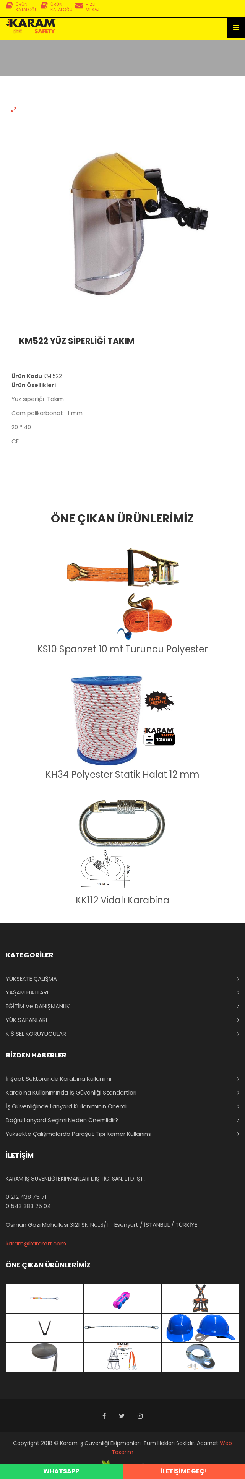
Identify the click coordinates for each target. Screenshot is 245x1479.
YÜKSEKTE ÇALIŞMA (31, 979)
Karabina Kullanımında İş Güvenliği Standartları (71, 1092)
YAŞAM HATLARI (27, 992)
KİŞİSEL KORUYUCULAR (36, 1034)
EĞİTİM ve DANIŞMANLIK (38, 1006)
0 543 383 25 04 (28, 1206)
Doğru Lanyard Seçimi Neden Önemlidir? (62, 1120)
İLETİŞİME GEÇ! (184, 1471)
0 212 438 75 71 (26, 1197)
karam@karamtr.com (36, 1243)
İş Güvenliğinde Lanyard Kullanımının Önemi (66, 1106)
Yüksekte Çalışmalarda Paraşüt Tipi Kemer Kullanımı (78, 1134)
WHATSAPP (61, 1471)
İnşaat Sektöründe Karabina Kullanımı (58, 1079)
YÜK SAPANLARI (26, 1020)
